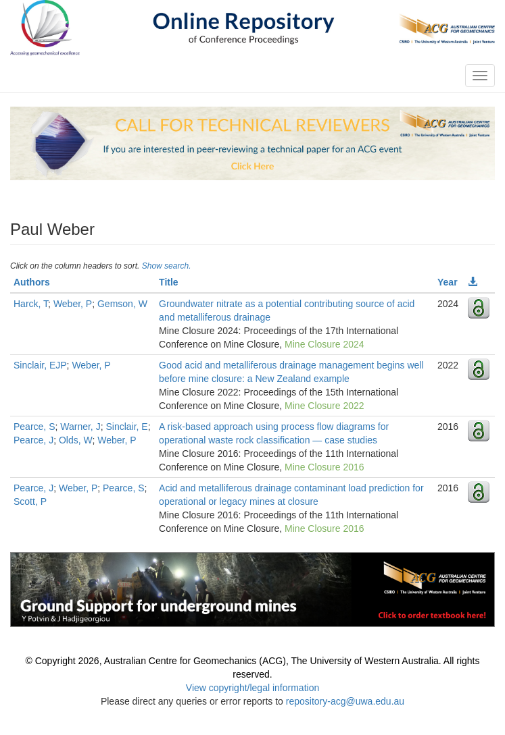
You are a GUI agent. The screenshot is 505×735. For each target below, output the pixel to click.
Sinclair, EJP (40, 365)
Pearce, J (33, 440)
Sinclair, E (126, 426)
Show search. (166, 266)
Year (447, 282)
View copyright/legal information (252, 687)
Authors (32, 282)
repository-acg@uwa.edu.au (345, 701)
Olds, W (76, 440)
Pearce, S (34, 426)
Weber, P (72, 303)
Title (168, 282)
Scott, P (30, 501)
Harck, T (31, 303)
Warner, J (80, 426)
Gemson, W (122, 303)
